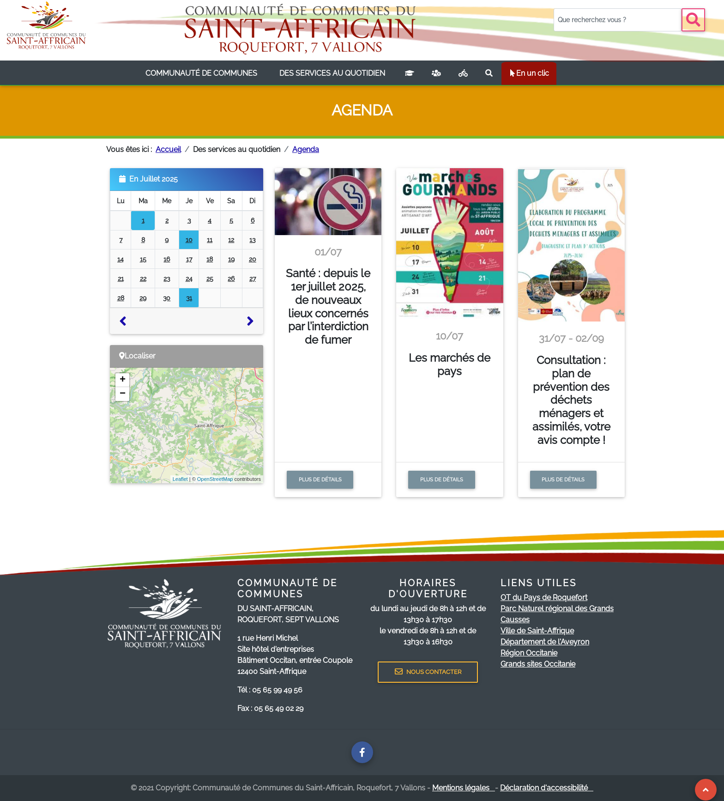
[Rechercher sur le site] (489, 73)
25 (209, 278)
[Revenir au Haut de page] (706, 790)
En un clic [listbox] (529, 73)
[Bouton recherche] (693, 19)
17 (189, 259)
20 (252, 259)
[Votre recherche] (618, 19)
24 (189, 278)
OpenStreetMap (215, 479)
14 (120, 259)
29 (142, 298)
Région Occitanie (529, 653)
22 (143, 278)
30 (166, 298)
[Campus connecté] (409, 73)
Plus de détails (320, 479)
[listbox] (201, 73)
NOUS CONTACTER (428, 671)
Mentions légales (463, 787)
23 (166, 278)
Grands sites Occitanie (538, 664)
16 (166, 259)
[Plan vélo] (463, 73)
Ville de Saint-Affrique (537, 630)
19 (231, 259)
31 (189, 298)
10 (189, 239)
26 (231, 278)
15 (143, 259)
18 (209, 259)
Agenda (305, 149)
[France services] (436, 73)
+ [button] (123, 380)
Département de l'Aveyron (545, 641)
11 (209, 239)
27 (252, 278)
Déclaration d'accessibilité (546, 787)
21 (121, 278)
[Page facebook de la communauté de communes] (362, 752)
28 (120, 298)
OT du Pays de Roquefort (544, 597)
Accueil (168, 149)
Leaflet (180, 479)
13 (252, 239)
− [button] (123, 394)
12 (231, 239)
